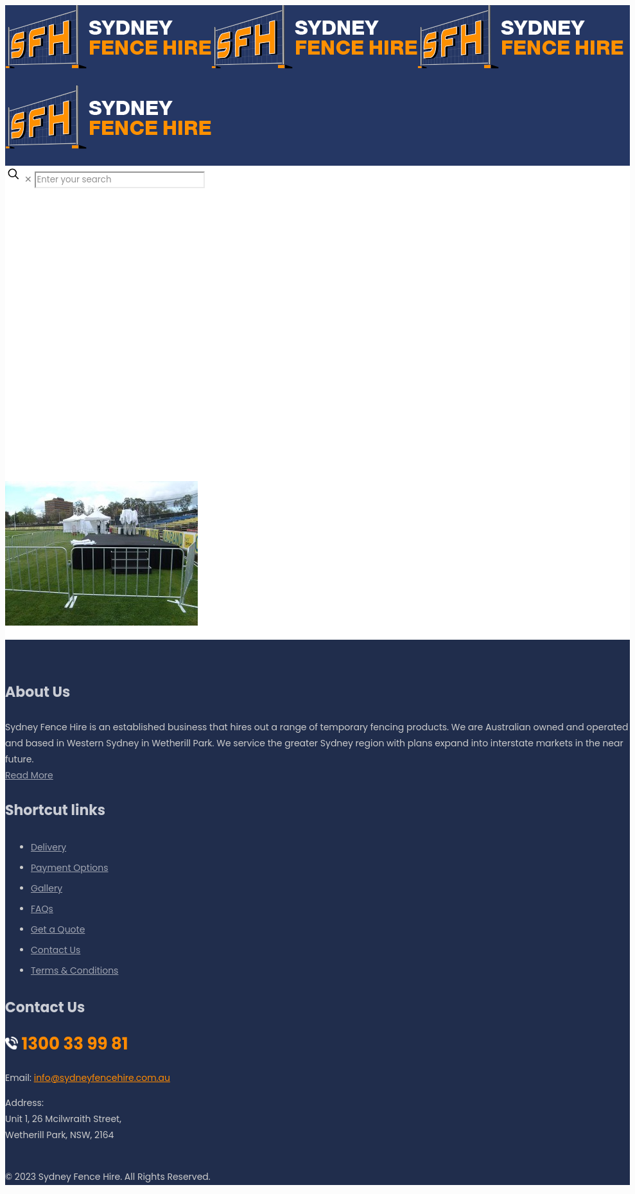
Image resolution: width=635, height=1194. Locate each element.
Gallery (46, 888)
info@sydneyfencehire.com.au (102, 1077)
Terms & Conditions (74, 970)
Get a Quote (58, 929)
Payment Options (70, 867)
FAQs (42, 908)
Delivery (48, 847)
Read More (29, 775)
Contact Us (55, 950)
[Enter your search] (120, 179)
